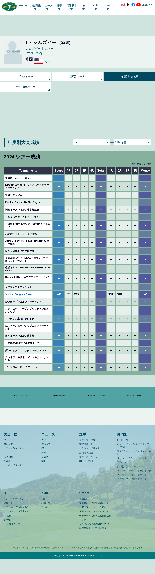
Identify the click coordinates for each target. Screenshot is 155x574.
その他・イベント (13, 480)
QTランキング (86, 476)
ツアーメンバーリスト (90, 472)
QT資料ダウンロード (14, 539)
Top (43, 513)
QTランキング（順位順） (16, 522)
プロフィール (25, 76)
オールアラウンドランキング (132, 473)
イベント (46, 526)
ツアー (7, 455)
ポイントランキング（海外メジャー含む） (134, 460)
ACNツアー (9, 459)
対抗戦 (44, 522)
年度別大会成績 (129, 76)
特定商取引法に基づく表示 (93, 543)
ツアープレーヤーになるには (94, 522)
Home (20, 5)
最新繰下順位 (86, 467)
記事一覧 (8, 518)
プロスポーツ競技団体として (94, 518)
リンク (82, 535)
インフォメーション (14, 513)
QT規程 (7, 530)
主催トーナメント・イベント (94, 526)
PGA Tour (8, 472)
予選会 (7, 476)
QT (5, 467)
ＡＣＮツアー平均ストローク (132, 494)
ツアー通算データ (25, 87)
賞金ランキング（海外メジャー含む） (134, 467)
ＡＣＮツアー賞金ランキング (132, 490)
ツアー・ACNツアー (14, 463)
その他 (44, 472)
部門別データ (77, 76)
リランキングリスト (89, 463)
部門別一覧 (123, 455)
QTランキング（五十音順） (17, 526)
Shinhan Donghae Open (18, 294)
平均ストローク (125, 477)
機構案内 (83, 513)
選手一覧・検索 (87, 455)
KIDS (43, 476)
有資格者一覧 (86, 459)
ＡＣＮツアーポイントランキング (134, 485)
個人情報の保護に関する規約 (94, 539)
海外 (43, 467)
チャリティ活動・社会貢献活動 (95, 530)
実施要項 (8, 535)
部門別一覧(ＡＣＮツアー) (130, 481)
